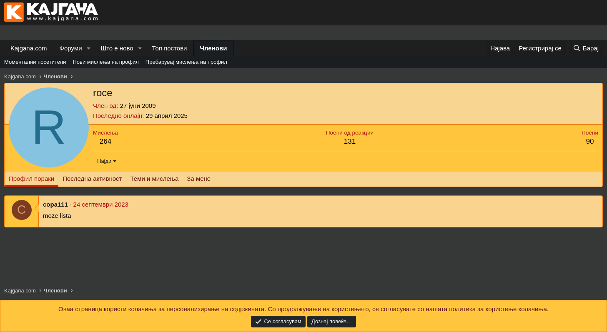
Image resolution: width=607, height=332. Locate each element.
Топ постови (169, 48)
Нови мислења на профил (105, 62)
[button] (88, 48)
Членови (213, 48)
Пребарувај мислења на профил (186, 62)
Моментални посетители (35, 62)
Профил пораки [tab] (31, 178)
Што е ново (116, 48)
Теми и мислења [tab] (154, 178)
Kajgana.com (28, 48)
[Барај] (586, 48)
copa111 (55, 204)
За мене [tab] (199, 178)
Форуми (71, 48)
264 (105, 141)
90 (590, 141)
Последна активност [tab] (92, 178)
